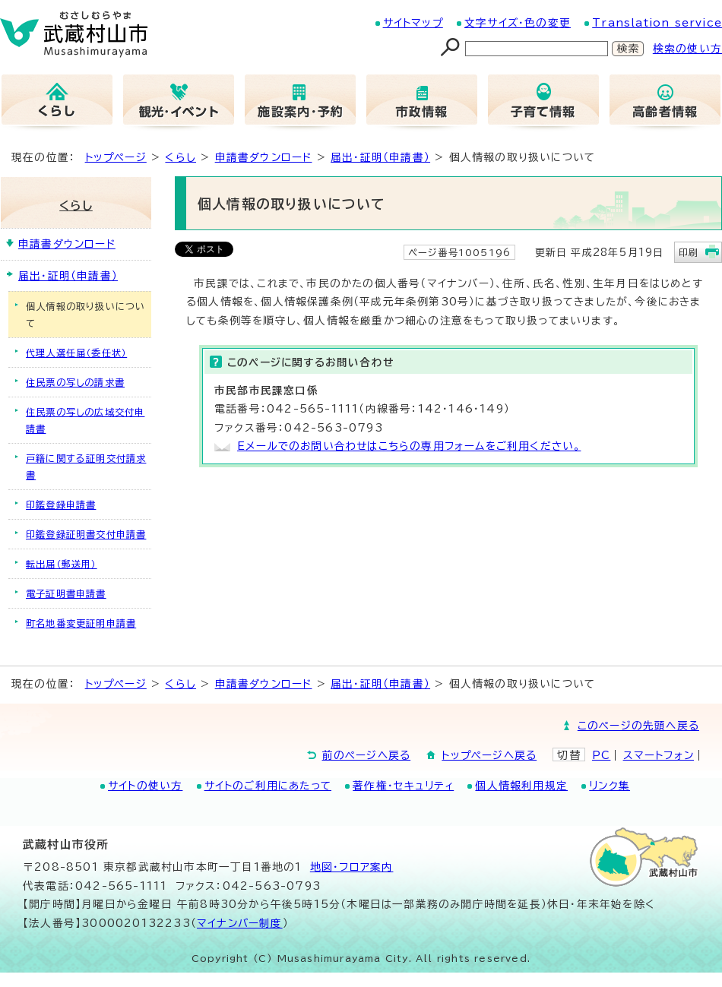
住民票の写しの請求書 (75, 382)
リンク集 (609, 785)
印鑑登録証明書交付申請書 (86, 534)
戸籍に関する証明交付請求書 (86, 466)
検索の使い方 (687, 48)
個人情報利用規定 (521, 785)
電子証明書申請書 (66, 593)
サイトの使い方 (145, 785)
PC (601, 755)
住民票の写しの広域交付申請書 (85, 420)
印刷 (688, 252)
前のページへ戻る (366, 755)
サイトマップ (413, 22)
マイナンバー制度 (240, 923)
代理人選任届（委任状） (76, 352)
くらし (180, 157)
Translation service (657, 22)
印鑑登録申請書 (61, 504)
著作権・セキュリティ (403, 785)
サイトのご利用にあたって (267, 785)
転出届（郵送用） (61, 563)
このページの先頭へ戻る (638, 725)
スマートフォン (658, 755)
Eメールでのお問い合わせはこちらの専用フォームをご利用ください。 (409, 446)
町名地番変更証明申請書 (81, 623)
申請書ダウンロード (263, 157)
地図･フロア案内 (352, 867)
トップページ (116, 157)
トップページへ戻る (489, 755)
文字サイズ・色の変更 (517, 22)
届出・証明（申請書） (380, 157)
